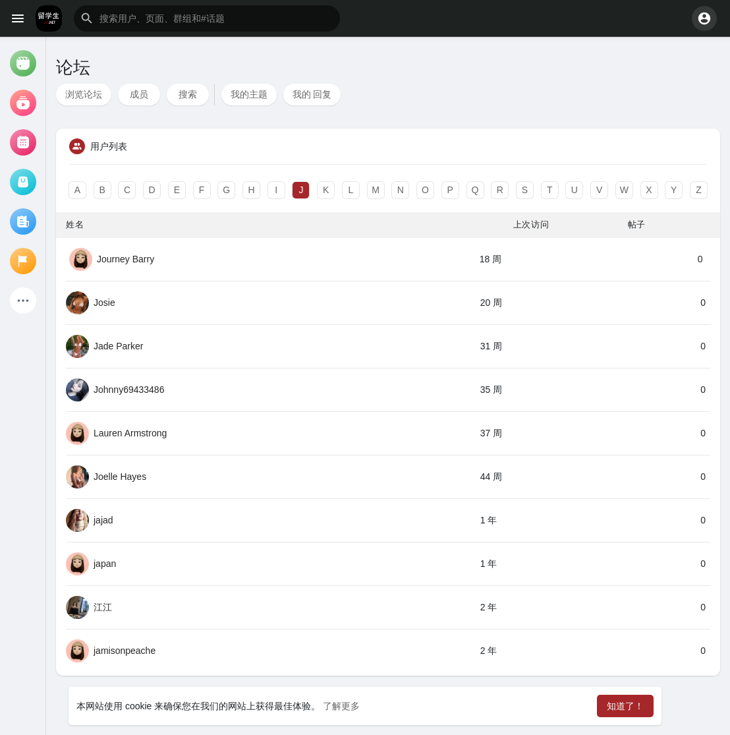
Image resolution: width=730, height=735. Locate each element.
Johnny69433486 (129, 389)
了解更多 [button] (341, 706)
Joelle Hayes (120, 476)
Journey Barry (125, 259)
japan (105, 563)
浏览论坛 (83, 94)
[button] (207, 18)
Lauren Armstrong (130, 433)
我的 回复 (312, 94)
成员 (139, 94)
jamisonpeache (124, 650)
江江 (103, 607)
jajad (103, 520)
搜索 (188, 94)
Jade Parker (118, 346)
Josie (104, 302)
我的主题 (249, 94)
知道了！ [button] (625, 706)
